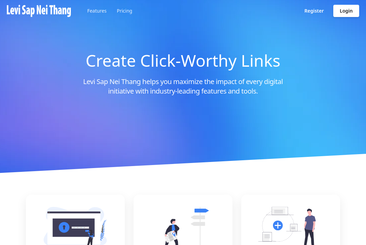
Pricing (124, 10)
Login (346, 10)
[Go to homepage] (39, 11)
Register (314, 10)
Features (97, 10)
